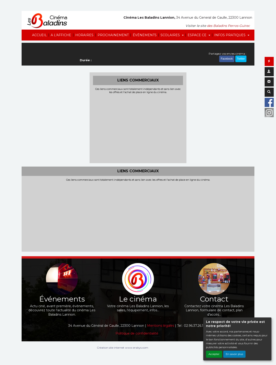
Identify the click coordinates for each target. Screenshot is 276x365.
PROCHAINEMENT (113, 35)
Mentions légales (160, 326)
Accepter (214, 354)
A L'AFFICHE (61, 35)
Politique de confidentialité (136, 333)
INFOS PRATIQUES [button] (230, 35)
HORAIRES (84, 35)
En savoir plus (234, 354)
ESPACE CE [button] (197, 35)
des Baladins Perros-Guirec (228, 26)
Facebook (227, 58)
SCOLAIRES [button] (171, 35)
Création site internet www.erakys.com (122, 347)
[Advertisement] (138, 128)
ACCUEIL (39, 35)
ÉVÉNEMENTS (145, 35)
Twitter (241, 58)
